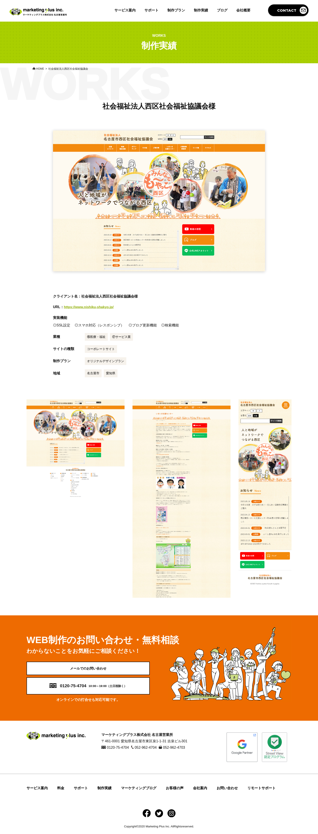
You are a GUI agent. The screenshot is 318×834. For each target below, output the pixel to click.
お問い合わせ (227, 791)
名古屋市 (93, 373)
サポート (151, 10)
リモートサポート (261, 791)
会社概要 (243, 10)
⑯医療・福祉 (96, 337)
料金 (60, 791)
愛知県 (110, 373)
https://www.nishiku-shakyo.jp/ (89, 307)
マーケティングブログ (138, 791)
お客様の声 (175, 791)
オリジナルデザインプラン (105, 361)
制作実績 (201, 10)
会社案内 (200, 791)
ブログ (222, 10)
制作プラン (176, 10)
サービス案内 (125, 10)
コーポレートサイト (101, 349)
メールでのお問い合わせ (88, 669)
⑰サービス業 (121, 337)
